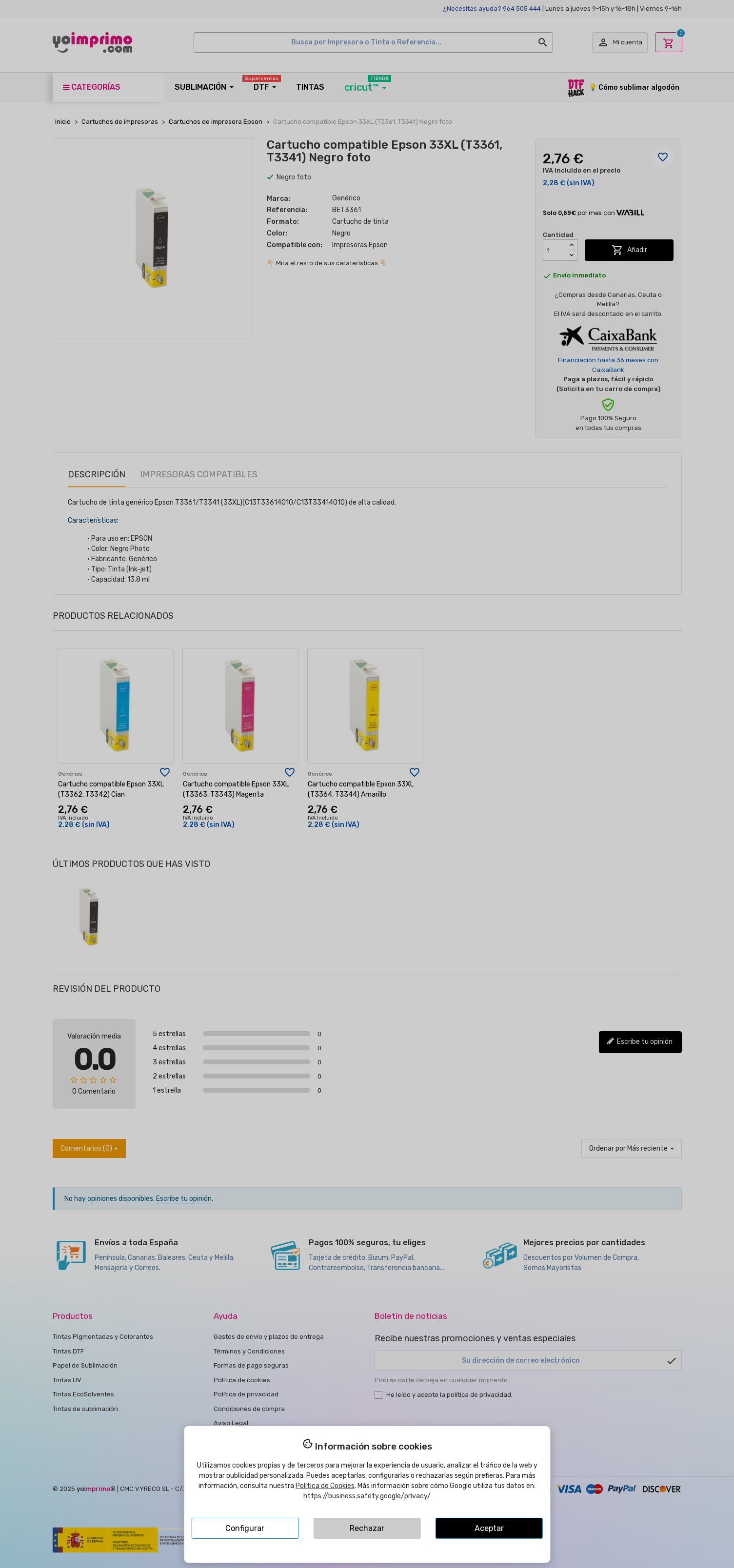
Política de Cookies (325, 1486)
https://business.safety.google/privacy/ (367, 1496)
